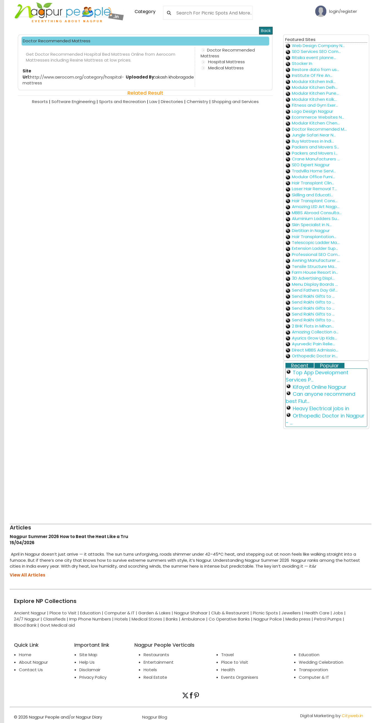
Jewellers (291, 613)
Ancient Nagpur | (32, 613)
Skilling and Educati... (312, 195)
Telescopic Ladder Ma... (315, 242)
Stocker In (302, 63)
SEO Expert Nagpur (311, 165)
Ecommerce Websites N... (318, 117)
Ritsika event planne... (314, 57)
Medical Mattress (225, 68)
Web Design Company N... (318, 45)
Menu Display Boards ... (315, 284)
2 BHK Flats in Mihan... (313, 326)
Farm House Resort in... (315, 272)
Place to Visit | (65, 613)
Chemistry (199, 101)
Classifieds (54, 619)
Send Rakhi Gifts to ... (313, 296)
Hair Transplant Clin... (313, 183)
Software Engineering (75, 101)
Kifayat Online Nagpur (319, 387)
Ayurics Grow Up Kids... (314, 338)
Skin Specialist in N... (312, 225)
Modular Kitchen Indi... (314, 81)
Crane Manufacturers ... (316, 159)
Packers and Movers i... (314, 153)
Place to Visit (234, 662)
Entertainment (159, 662)
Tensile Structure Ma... (314, 266)
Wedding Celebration (321, 662)
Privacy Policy (93, 677)
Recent (299, 366)
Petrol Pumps (328, 619)
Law (155, 101)
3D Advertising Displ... (313, 278)
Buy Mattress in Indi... (313, 141)
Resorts (41, 101)
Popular (329, 366)
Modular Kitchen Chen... (316, 123)
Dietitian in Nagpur (311, 230)
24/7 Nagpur (27, 619)
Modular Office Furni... (313, 177)
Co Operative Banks (229, 619)
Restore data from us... (315, 69)
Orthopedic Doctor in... (315, 356)
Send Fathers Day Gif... (314, 290)
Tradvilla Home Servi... (314, 171)
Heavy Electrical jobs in (321, 408)
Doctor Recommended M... (319, 129)
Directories (174, 101)
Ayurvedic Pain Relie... (313, 344)
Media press (298, 619)
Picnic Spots (265, 613)
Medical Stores (147, 619)
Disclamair (89, 670)
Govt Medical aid (57, 625)
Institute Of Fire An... (312, 75)
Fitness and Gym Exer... (315, 105)
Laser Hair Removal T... (314, 189)
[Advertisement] (177, 474)
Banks (172, 619)
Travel (227, 655)
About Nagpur (33, 662)
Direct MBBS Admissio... (315, 350)
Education (91, 613)
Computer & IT (314, 677)
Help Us (87, 662)
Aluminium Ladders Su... (315, 218)
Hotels (121, 619)
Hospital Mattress (226, 62)
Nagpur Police (267, 619)
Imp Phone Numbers (90, 619)
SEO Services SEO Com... (316, 51)
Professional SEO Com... (316, 254)
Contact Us (31, 670)
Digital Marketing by (331, 716)
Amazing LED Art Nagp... (315, 206)
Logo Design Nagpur (312, 111)
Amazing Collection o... (315, 332)
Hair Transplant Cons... (314, 201)
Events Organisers (239, 677)
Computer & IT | (121, 613)
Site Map (88, 655)
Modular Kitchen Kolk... (314, 99)
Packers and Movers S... (315, 147)
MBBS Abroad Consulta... (317, 213)
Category (145, 11)
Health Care (316, 613)
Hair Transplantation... (314, 237)
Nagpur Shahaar (191, 613)
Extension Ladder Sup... (315, 248)
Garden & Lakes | (156, 613)
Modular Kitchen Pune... (315, 93)
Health (228, 670)
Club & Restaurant (230, 613)
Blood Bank (25, 625)
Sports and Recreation (124, 101)
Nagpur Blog (154, 717)
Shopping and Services (235, 101)
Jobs (338, 613)
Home (25, 655)
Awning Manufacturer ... (315, 260)
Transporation (313, 670)
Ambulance (193, 619)
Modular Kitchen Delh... (314, 87)
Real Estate (155, 677)
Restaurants (156, 655)
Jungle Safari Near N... (314, 135)
